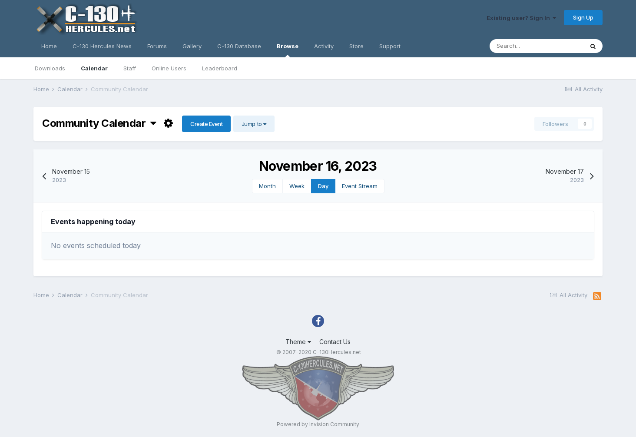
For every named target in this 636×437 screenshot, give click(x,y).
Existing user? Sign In (521, 17)
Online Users (169, 68)
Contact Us (335, 341)
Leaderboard (219, 68)
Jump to (254, 123)
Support (390, 46)
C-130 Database (239, 46)
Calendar (94, 68)
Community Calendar (99, 123)
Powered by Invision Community (318, 424)
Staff (129, 68)
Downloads (50, 68)
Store (356, 46)
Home (49, 46)
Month (267, 185)
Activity (324, 46)
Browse (287, 50)
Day (323, 185)
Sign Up (583, 17)
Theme (298, 341)
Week (297, 185)
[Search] (536, 46)
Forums (157, 46)
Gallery (192, 46)
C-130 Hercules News (102, 46)
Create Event (206, 123)
